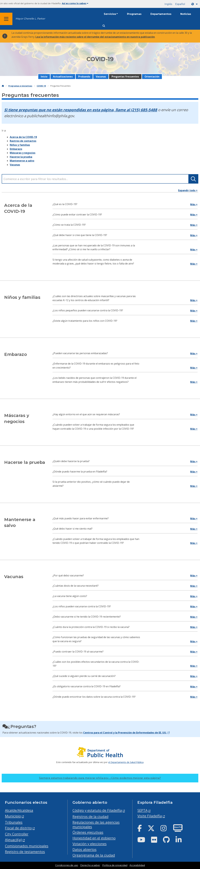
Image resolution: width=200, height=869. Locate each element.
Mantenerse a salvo (22, 160)
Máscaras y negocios (22, 152)
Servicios (110, 14)
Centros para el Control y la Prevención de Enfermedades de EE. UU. (125, 732)
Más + (194, 204)
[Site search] (104, 26)
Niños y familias (20, 145)
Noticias (185, 14)
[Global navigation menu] (6, 19)
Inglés (168, 4)
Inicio (44, 76)
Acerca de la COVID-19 (23, 137)
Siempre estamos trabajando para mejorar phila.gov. (100, 778)
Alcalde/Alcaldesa (19, 810)
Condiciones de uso (66, 865)
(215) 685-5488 (144, 109)
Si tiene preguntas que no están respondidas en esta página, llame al (67, 109)
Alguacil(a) (13, 839)
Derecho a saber (90, 865)
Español (180, 4)
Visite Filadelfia (149, 815)
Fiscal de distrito (18, 828)
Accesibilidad (137, 865)
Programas (134, 14)
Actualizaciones (63, 76)
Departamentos (160, 14)
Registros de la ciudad (90, 816)
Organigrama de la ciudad (94, 855)
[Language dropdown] (195, 4)
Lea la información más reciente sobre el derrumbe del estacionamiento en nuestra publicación (95, 37)
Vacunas (101, 76)
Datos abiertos (85, 849)
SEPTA (142, 810)
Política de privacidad (114, 865)
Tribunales (13, 822)
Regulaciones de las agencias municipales (96, 824)
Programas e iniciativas (20, 86)
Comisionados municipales (26, 845)
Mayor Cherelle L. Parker (30, 18)
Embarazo (16, 149)
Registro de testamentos (25, 851)
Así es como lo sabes (75, 3)
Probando (84, 76)
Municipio (13, 816)
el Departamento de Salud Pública (125, 762)
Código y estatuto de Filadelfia (97, 810)
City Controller (16, 834)
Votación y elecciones (90, 843)
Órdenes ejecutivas (88, 832)
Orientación (152, 76)
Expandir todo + (188, 190)
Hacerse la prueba (21, 157)
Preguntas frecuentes (125, 76)
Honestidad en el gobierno (94, 838)
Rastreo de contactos (23, 141)
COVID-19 (41, 86)
